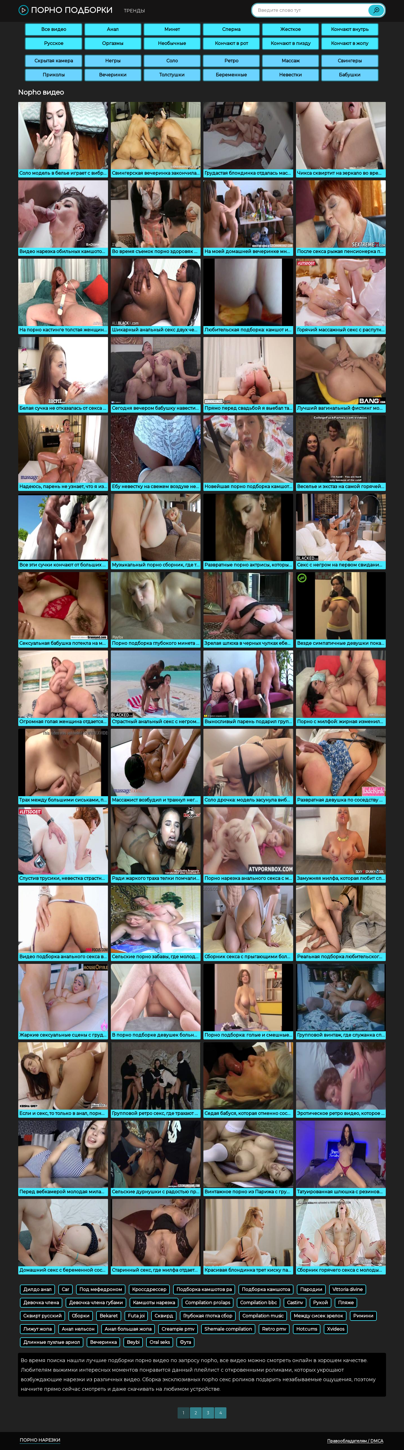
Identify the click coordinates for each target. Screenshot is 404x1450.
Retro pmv (274, 1329)
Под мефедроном (100, 1289)
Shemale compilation (228, 1329)
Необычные (172, 43)
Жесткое (290, 29)
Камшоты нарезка (154, 1302)
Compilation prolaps (207, 1302)
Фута (185, 1342)
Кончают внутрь (350, 29)
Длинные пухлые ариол (51, 1342)
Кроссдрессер (149, 1289)
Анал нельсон (78, 1329)
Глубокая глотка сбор (207, 1316)
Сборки (80, 1316)
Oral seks (160, 1342)
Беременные (231, 75)
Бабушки (350, 75)
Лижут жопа (37, 1329)
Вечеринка (103, 1342)
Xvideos (335, 1329)
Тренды (134, 10)
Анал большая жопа (128, 1329)
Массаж (291, 60)
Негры (113, 60)
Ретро (231, 60)
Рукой (320, 1302)
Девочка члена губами (96, 1302)
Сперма (231, 29)
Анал (113, 29)
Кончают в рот (231, 43)
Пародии (311, 1289)
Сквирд (164, 1316)
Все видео (53, 29)
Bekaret (109, 1316)
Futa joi (136, 1316)
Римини (363, 1316)
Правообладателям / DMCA (355, 1441)
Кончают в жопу (349, 43)
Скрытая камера (54, 60)
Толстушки (172, 75)
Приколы (54, 75)
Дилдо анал (37, 1289)
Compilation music (263, 1316)
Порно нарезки (40, 1440)
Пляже (346, 1302)
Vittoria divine (347, 1289)
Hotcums (306, 1329)
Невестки (290, 75)
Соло (172, 60)
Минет (172, 29)
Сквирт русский (42, 1316)
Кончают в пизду (291, 43)
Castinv (295, 1302)
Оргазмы (112, 43)
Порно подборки (66, 10)
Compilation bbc (258, 1302)
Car (65, 1289)
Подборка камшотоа (266, 1289)
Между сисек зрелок (318, 1316)
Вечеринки (113, 75)
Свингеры (350, 60)
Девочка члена (41, 1302)
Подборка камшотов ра (204, 1289)
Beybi (133, 1342)
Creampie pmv (178, 1329)
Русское (53, 43)
